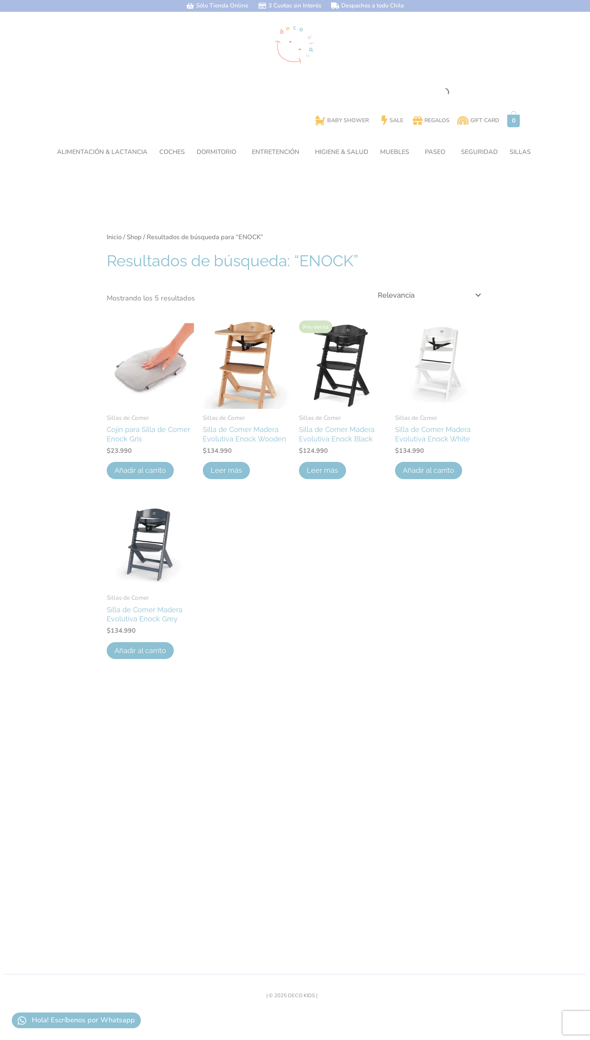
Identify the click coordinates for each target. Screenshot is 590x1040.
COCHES (172, 152)
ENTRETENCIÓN (275, 152)
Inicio (114, 237)
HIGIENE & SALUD (341, 152)
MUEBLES (394, 152)
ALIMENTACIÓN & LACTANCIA (102, 152)
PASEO (435, 152)
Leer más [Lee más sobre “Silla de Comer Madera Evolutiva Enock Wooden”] (226, 470)
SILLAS (520, 152)
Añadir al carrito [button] (140, 470)
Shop (134, 237)
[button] (218, 152)
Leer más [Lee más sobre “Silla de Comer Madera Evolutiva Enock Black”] (322, 470)
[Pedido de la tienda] (428, 295)
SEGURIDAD (479, 152)
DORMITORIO (216, 152)
